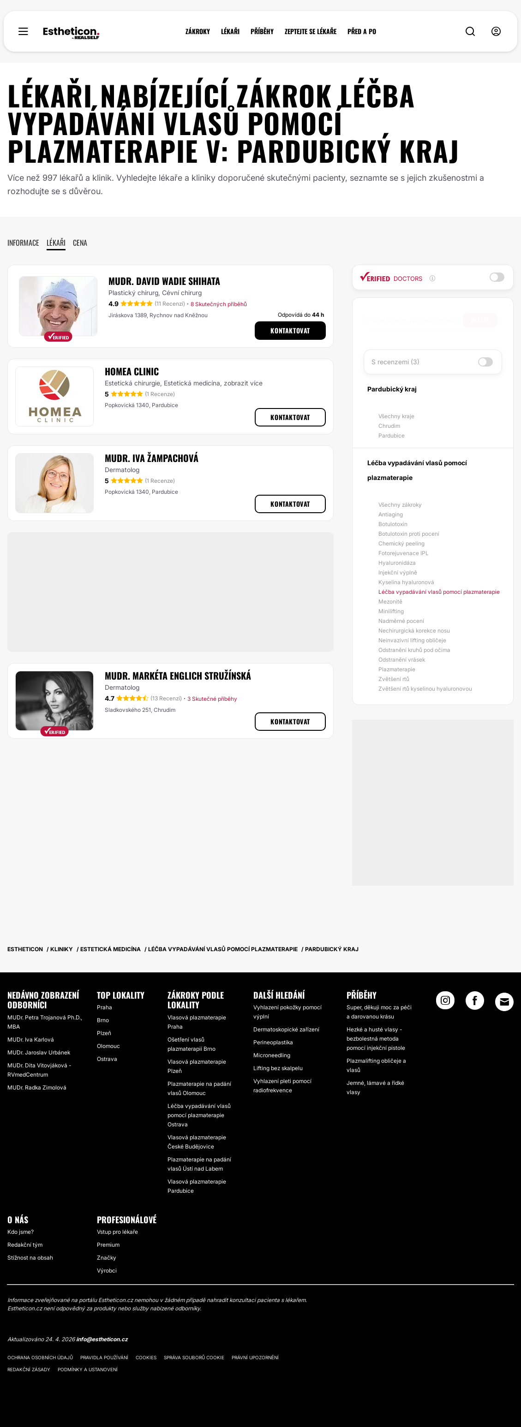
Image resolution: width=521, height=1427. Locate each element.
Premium (108, 1244)
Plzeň (104, 1033)
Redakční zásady (28, 1369)
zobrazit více (243, 383)
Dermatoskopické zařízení (286, 1029)
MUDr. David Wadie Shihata (164, 281)
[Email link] (504, 1002)
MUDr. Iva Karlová (30, 1039)
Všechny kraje (396, 416)
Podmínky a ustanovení (88, 1369)
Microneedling (271, 1055)
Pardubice (391, 435)
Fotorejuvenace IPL (403, 553)
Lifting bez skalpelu (278, 1068)
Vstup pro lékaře (117, 1231)
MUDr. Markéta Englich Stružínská (178, 675)
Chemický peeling (401, 543)
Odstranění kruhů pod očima (414, 649)
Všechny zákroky (400, 504)
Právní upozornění (255, 1357)
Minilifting (391, 611)
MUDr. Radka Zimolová (36, 1087)
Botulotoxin (392, 524)
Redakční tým (24, 1244)
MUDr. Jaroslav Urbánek (38, 1052)
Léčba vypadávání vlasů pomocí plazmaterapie (439, 591)
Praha (104, 1007)
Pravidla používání (104, 1357)
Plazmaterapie (396, 669)
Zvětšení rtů (393, 678)
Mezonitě (390, 601)
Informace (23, 242)
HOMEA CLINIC (132, 371)
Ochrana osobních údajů (40, 1357)
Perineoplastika (273, 1042)
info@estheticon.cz (102, 1339)
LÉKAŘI (230, 31)
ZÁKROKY (198, 31)
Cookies (146, 1357)
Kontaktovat (290, 330)
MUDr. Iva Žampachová (151, 458)
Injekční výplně (397, 572)
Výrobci (107, 1270)
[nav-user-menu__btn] (496, 31)
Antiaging (390, 514)
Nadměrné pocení (401, 620)
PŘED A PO (361, 31)
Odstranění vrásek (401, 659)
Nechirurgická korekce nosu (414, 630)
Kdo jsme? (20, 1231)
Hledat (480, 320)
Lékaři (56, 242)
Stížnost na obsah (30, 1257)
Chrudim (389, 425)
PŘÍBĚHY (262, 31)
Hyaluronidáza (397, 562)
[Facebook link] (475, 1003)
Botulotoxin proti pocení (408, 533)
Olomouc (108, 1045)
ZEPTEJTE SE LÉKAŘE (310, 31)
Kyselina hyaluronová (406, 582)
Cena (80, 242)
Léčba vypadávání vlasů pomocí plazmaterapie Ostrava (199, 1115)
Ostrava (107, 1058)
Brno (103, 1020)
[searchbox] (415, 320)
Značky (106, 1257)
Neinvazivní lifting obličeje (412, 640)
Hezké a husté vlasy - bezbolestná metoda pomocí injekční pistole (376, 1038)
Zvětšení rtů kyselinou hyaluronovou (425, 688)
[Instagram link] (445, 1003)
